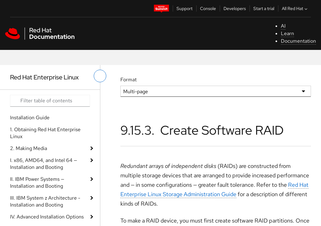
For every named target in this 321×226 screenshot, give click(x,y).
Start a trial (263, 8)
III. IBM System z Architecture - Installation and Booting (45, 201)
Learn (287, 33)
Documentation (298, 41)
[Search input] (50, 101)
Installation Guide (30, 117)
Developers (235, 8)
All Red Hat (295, 8)
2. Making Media (28, 148)
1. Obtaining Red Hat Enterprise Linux (45, 133)
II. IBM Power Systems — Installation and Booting (37, 182)
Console (208, 8)
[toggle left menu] (100, 76)
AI (283, 26)
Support (184, 8)
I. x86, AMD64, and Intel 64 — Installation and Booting (43, 163)
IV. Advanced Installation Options (47, 216)
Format (128, 79)
